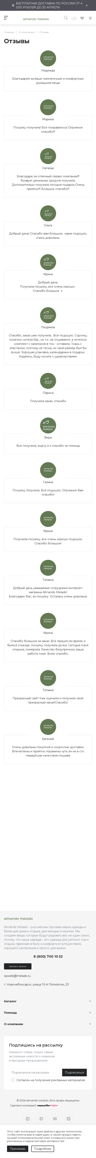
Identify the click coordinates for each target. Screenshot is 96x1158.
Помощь (10, 1013)
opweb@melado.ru (17, 976)
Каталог (10, 1001)
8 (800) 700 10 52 (48, 956)
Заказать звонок (17, 966)
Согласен (23, 1080)
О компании (13, 1024)
